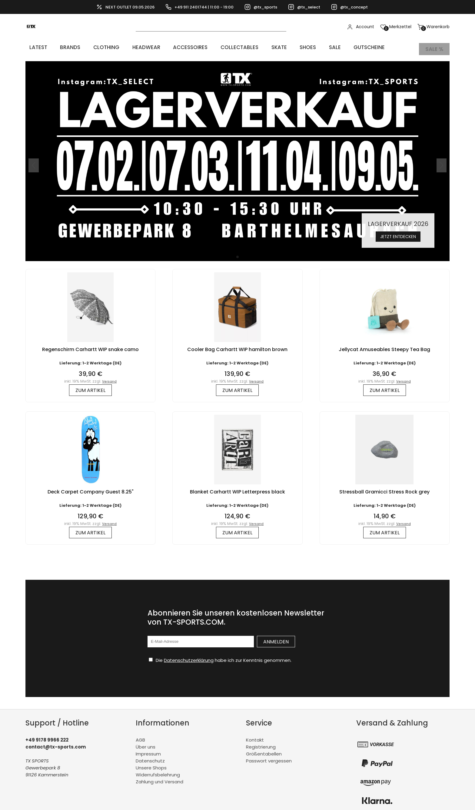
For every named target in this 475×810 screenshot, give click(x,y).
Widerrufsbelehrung (158, 771)
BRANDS (64, 47)
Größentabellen (264, 750)
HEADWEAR (136, 47)
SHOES (289, 47)
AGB (140, 736)
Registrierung (261, 743)
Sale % (434, 47)
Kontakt (255, 736)
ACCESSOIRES (178, 47)
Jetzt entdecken (398, 232)
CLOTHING (98, 47)
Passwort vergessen (269, 757)
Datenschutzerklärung (189, 656)
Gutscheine (344, 47)
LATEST (35, 47)
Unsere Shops (151, 764)
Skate (262, 47)
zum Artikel (90, 386)
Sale (313, 47)
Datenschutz (150, 757)
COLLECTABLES (225, 47)
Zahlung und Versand (159, 778)
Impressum (148, 750)
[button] (237, 253)
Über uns (145, 743)
